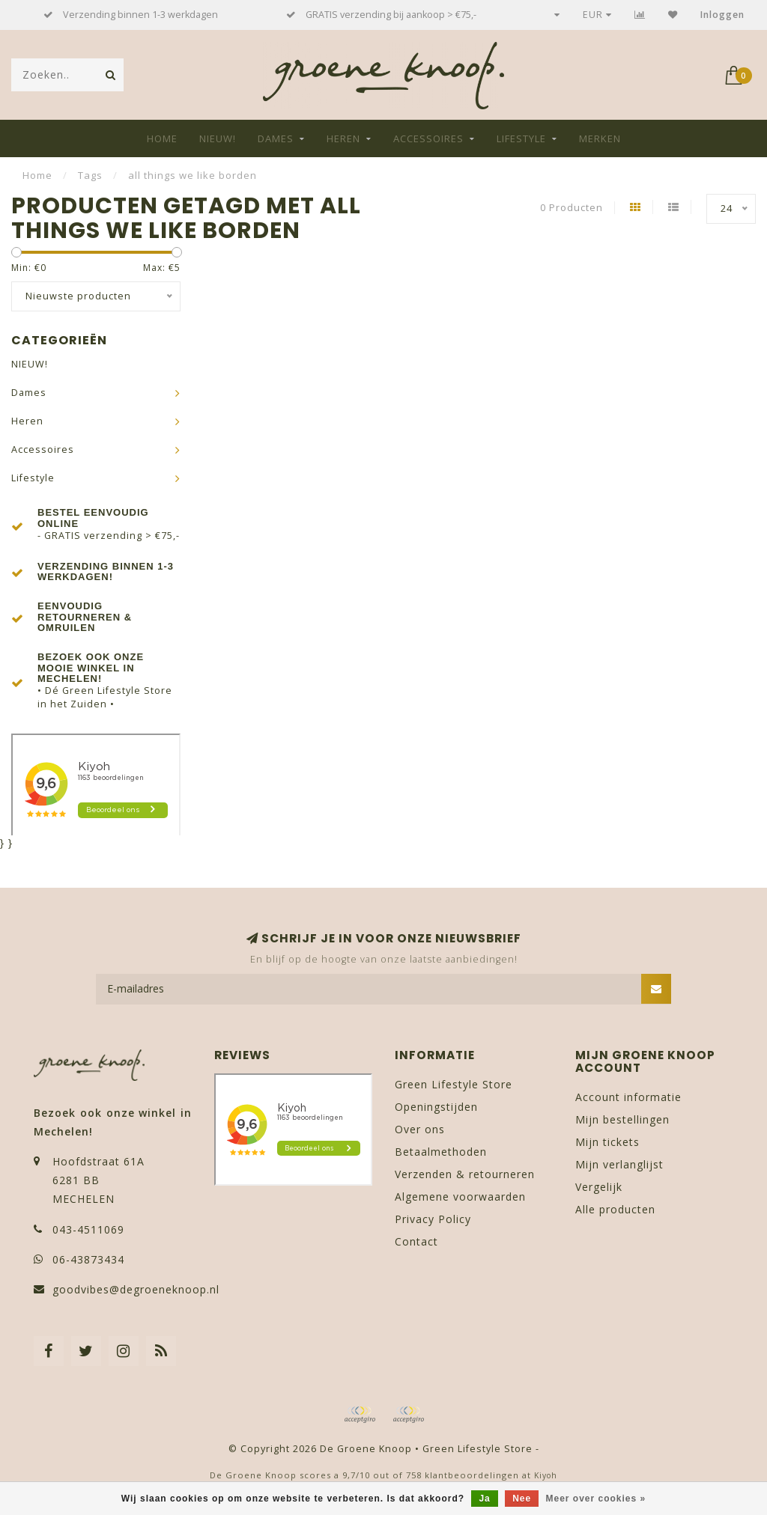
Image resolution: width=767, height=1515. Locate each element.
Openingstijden (436, 1107)
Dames (276, 138)
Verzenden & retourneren (465, 1174)
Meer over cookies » (596, 1498)
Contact (416, 1241)
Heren (343, 138)
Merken (600, 138)
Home (162, 138)
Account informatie (628, 1097)
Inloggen (722, 14)
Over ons (420, 1129)
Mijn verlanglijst (619, 1164)
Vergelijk (598, 1187)
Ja (484, 1498)
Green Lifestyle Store (453, 1084)
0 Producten (571, 207)
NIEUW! (217, 138)
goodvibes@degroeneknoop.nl (135, 1289)
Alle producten (615, 1209)
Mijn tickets (607, 1142)
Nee (521, 1498)
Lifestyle (521, 138)
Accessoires (428, 138)
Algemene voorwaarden (460, 1196)
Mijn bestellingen (622, 1119)
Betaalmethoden (441, 1151)
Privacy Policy (433, 1219)
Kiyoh (545, 1475)
